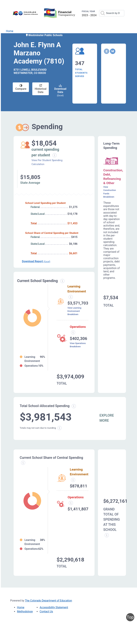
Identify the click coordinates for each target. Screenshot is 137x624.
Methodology (25, 611)
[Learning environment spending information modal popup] (70, 297)
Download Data (60, 90)
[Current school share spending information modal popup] (23, 463)
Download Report (36, 261)
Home (9, 31)
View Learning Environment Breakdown (74, 311)
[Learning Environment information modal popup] (73, 480)
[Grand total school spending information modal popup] (106, 535)
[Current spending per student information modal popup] (54, 155)
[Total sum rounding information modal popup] (59, 428)
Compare (20, 87)
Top (130, 617)
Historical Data (40, 89)
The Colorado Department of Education (48, 600)
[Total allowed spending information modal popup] (73, 406)
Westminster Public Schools (44, 35)
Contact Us (46, 611)
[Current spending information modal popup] (62, 281)
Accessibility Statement (54, 607)
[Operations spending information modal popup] (73, 332)
